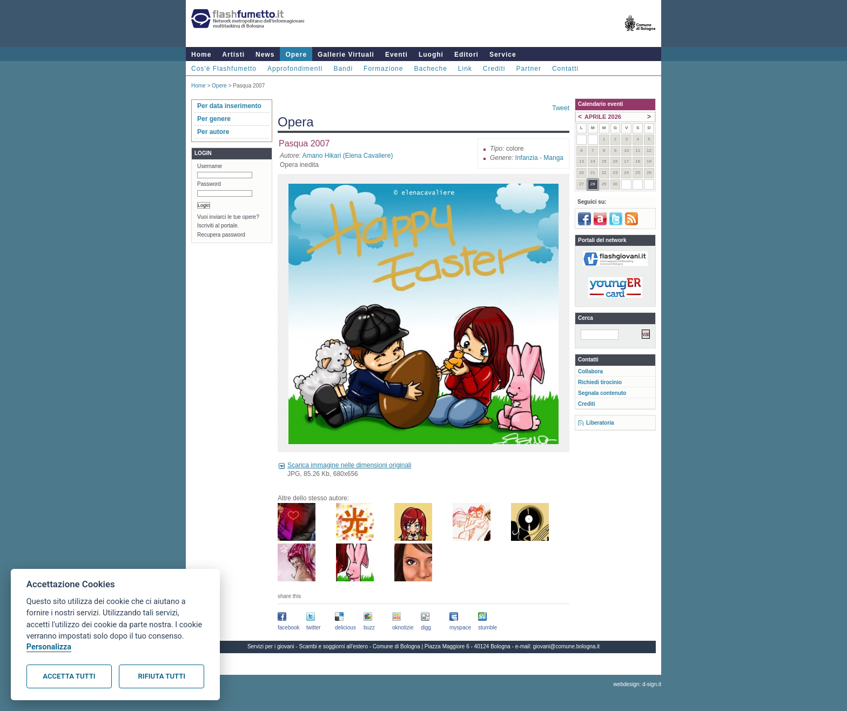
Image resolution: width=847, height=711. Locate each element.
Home (201, 54)
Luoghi (431, 54)
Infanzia (526, 158)
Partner (528, 68)
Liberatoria (600, 423)
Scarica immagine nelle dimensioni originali (349, 465)
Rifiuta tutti (161, 676)
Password (209, 184)
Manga (553, 158)
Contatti (565, 68)
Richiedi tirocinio (600, 382)
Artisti (233, 54)
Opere (296, 54)
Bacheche (430, 68)
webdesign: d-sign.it (637, 684)
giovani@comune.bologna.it (566, 646)
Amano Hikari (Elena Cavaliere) (347, 155)
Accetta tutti (69, 676)
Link (465, 68)
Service (502, 54)
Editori (466, 54)
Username (209, 166)
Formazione (383, 68)
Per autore (213, 132)
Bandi (343, 68)
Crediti (494, 68)
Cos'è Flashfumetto (224, 68)
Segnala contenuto (602, 393)
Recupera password (221, 235)
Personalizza (48, 647)
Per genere (214, 119)
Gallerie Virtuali (346, 54)
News (265, 54)
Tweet (560, 108)
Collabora (590, 371)
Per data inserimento (229, 106)
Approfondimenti (294, 68)
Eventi (396, 54)
